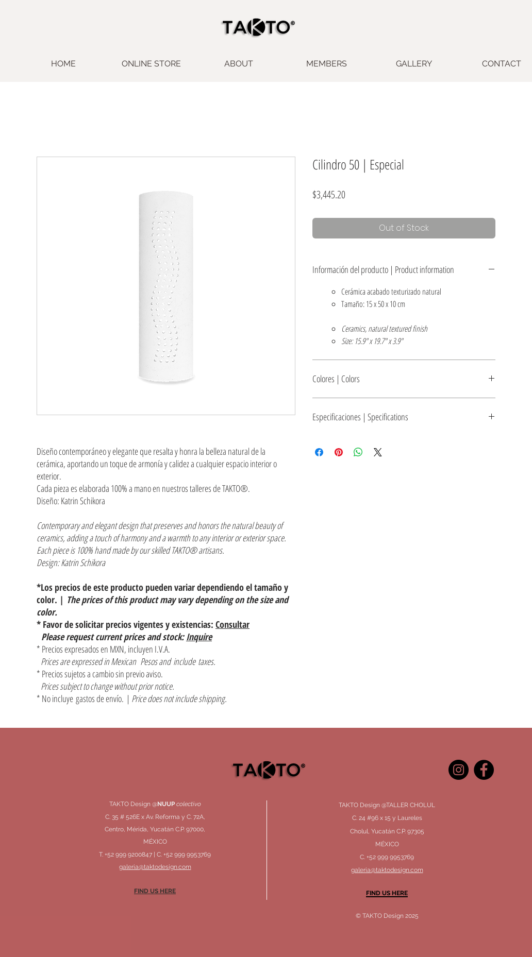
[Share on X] (378, 452)
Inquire (199, 636)
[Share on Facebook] (319, 452)
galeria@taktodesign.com (387, 870)
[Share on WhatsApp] (358, 452)
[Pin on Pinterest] (338, 452)
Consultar (232, 624)
